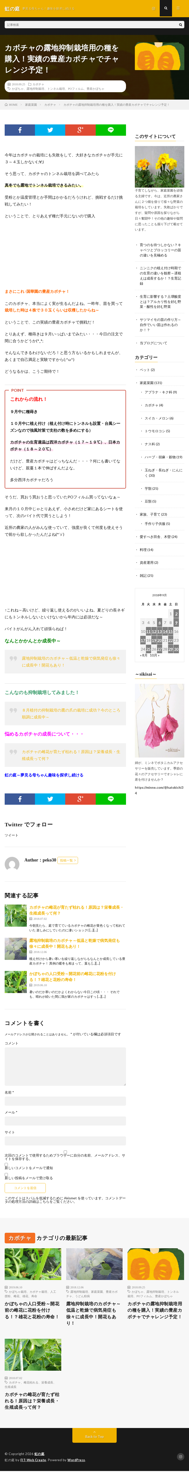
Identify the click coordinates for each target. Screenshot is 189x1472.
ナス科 (150, 442)
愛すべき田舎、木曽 (155, 533)
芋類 (148, 486)
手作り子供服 (155, 520)
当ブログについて (153, 342)
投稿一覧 (66, 860)
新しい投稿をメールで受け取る (29, 1178)
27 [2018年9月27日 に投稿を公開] (159, 644)
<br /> (19, 253)
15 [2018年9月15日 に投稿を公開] (170, 627)
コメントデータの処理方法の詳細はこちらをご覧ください (65, 1200)
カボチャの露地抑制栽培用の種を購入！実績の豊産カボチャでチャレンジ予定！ (154, 1310)
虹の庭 (39, 1455)
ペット (145, 369)
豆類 (148, 498)
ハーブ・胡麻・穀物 (160, 455)
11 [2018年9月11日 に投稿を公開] (148, 627)
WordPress (77, 1461)
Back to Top (94, 1437)
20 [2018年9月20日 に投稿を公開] (159, 636)
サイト (10, 1132)
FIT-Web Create (33, 1461)
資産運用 (147, 559)
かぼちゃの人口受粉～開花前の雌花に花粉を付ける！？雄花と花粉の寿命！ (32, 1310)
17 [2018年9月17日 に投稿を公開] (143, 636)
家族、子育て (150, 511)
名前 (9, 1092)
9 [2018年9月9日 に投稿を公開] (176, 618)
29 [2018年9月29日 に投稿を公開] (170, 644)
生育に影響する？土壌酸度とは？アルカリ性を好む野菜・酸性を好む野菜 (160, 301)
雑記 (143, 571)
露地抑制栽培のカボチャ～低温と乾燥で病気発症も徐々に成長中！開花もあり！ (93, 1313)
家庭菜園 (147, 382)
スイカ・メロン (157, 417)
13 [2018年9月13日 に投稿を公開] (159, 627)
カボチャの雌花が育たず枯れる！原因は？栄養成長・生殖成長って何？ (32, 1402)
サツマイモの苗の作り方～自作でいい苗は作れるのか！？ (160, 324)
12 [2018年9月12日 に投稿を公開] (154, 627)
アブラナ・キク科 (158, 391)
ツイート (11, 835)
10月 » (154, 651)
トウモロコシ (155, 429)
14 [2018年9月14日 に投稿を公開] (165, 627)
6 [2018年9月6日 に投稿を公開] (159, 618)
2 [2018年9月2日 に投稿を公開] (176, 609)
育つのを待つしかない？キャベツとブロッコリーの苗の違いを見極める (160, 250)
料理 (143, 546)
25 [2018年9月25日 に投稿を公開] (148, 644)
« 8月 (144, 651)
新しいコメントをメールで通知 (29, 1168)
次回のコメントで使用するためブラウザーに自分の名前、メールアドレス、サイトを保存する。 (65, 1157)
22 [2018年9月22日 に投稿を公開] (170, 636)
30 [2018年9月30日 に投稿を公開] (176, 644)
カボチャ (38, 84)
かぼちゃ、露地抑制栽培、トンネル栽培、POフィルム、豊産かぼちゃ (58, 88)
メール (11, 1112)
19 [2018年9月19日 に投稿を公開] (154, 636)
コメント (11, 1043)
